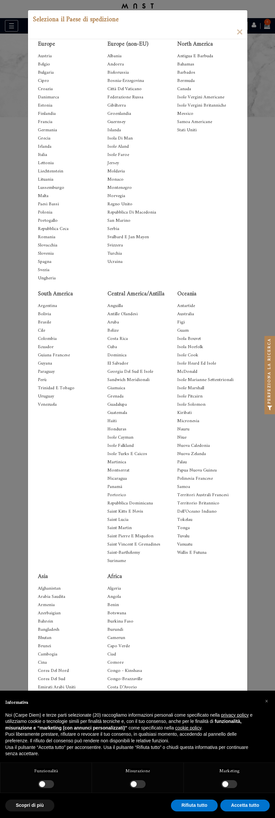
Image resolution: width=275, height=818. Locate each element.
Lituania (45, 179)
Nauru (183, 429)
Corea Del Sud (51, 679)
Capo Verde (118, 646)
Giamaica (116, 388)
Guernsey (116, 122)
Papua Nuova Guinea (197, 470)
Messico (185, 114)
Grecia (44, 138)
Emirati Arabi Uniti (56, 687)
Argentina (47, 306)
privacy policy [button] (235, 715)
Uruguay (46, 396)
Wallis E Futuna (191, 553)
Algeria (114, 588)
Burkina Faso (120, 621)
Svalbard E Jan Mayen (128, 237)
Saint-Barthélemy (123, 553)
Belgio (44, 64)
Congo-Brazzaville (124, 679)
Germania (47, 130)
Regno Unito (119, 204)
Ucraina (115, 262)
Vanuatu (184, 544)
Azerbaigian (49, 613)
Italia (42, 155)
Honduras (116, 429)
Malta (43, 196)
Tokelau (184, 520)
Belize (113, 330)
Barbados (186, 72)
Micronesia (188, 421)
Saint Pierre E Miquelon (130, 536)
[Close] (239, 31)
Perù (42, 380)
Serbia (113, 229)
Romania (46, 237)
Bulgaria (46, 72)
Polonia (45, 212)
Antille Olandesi (122, 314)
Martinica (116, 462)
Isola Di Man (120, 138)
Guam (183, 330)
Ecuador (46, 347)
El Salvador (117, 363)
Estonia (45, 105)
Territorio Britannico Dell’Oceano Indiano (198, 507)
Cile (41, 330)
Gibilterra (116, 105)
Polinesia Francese (195, 478)
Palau (182, 462)
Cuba (112, 347)
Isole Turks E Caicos (127, 454)
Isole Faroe (118, 155)
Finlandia (47, 114)
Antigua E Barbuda (195, 56)
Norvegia (116, 196)
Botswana (116, 613)
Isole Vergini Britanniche (201, 105)
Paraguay (46, 372)
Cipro (43, 81)
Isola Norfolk (190, 347)
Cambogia (47, 654)
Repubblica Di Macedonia (131, 212)
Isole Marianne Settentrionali (205, 380)
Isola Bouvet (189, 339)
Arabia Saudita (51, 597)
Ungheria (47, 278)
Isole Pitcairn (190, 396)
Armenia (46, 605)
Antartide (186, 306)
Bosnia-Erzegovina (125, 81)
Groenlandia (119, 114)
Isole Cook (187, 355)
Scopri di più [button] (30, 805)
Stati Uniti (187, 130)
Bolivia (44, 314)
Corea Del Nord (53, 671)
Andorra (115, 64)
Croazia (45, 89)
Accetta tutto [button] (245, 805)
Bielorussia (118, 72)
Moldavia (116, 171)
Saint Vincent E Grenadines (133, 544)
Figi (181, 322)
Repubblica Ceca (53, 229)
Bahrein (45, 621)
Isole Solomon (191, 404)
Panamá (114, 487)
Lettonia (46, 163)
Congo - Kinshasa (124, 671)
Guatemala (117, 413)
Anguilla (115, 306)
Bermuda (186, 81)
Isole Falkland (120, 446)
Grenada (115, 396)
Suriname (116, 561)
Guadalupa (117, 404)
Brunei (44, 646)
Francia (45, 122)
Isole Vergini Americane (200, 97)
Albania (114, 56)
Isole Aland (118, 146)
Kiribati (184, 413)
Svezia (43, 270)
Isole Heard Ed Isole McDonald (196, 367)
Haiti (112, 421)
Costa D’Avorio (122, 687)
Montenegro (119, 188)
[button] (266, 701)
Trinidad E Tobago (56, 388)
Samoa (183, 487)
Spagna (44, 262)
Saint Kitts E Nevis (125, 511)
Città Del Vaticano (124, 89)
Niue (181, 437)
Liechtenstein (50, 171)
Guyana (45, 363)
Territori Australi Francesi (203, 495)
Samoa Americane (194, 122)
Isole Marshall (190, 388)
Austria (45, 56)
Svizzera (115, 245)
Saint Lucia (117, 520)
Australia (185, 314)
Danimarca (48, 97)
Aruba (113, 322)
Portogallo (48, 221)
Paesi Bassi (48, 204)
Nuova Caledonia (193, 446)
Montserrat (118, 470)
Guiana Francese (54, 355)
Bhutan (44, 638)
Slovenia (46, 253)
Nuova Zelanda (191, 454)
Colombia (47, 339)
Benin (113, 605)
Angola (114, 597)
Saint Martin (119, 528)
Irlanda (44, 146)
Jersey (113, 163)
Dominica (116, 355)
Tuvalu (183, 536)
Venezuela (47, 404)
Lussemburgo (51, 188)
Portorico (116, 495)
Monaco (115, 179)
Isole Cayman (120, 437)
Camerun (116, 638)
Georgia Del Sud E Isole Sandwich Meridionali (130, 376)
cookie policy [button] (188, 727)
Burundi (115, 630)
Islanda (114, 130)
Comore (115, 662)
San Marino (118, 221)
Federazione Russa (125, 97)
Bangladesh (48, 630)
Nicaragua (117, 478)
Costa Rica (117, 339)
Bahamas (185, 64)
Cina (42, 662)
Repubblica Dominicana (130, 503)
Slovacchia (47, 245)
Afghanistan (49, 588)
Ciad (111, 654)
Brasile (44, 322)
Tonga (183, 528)
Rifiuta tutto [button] (194, 805)
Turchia (114, 253)
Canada (184, 89)
